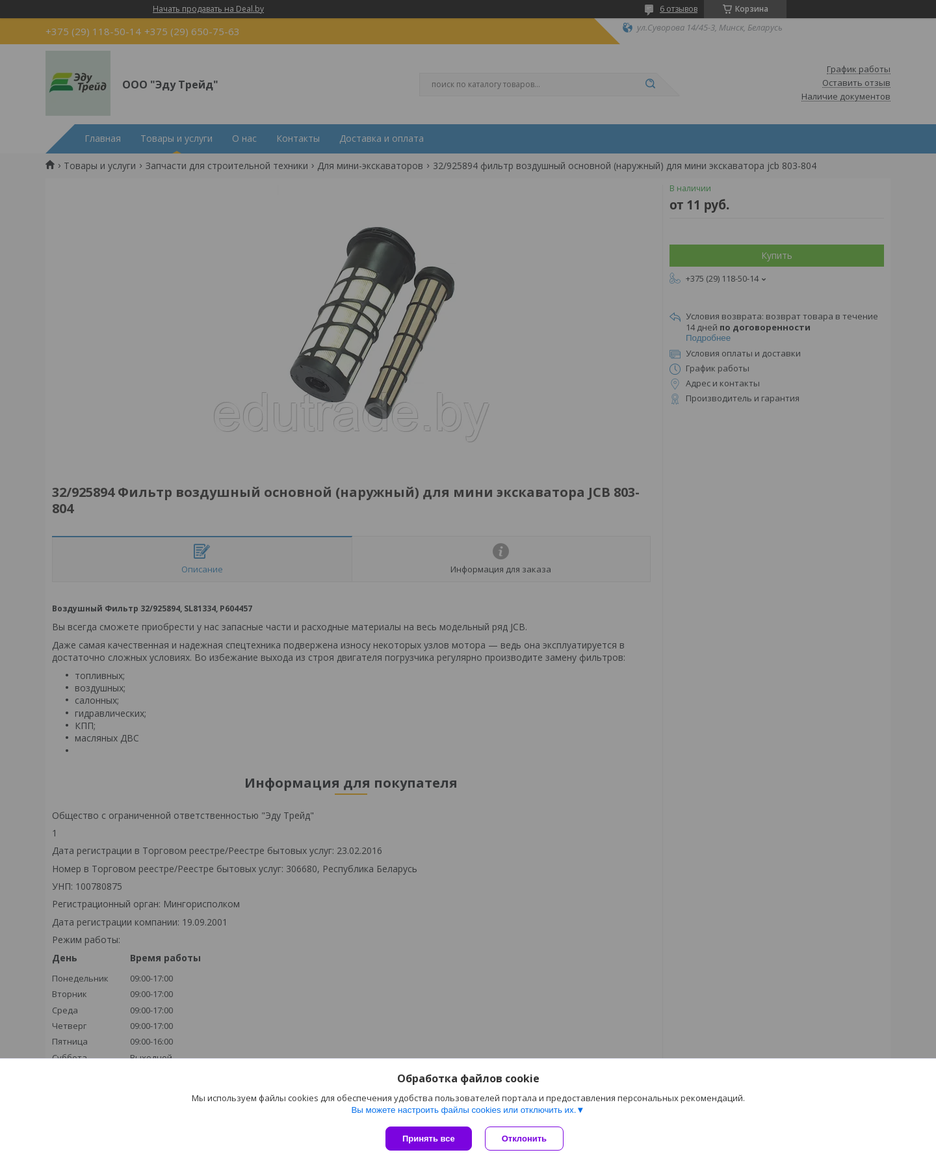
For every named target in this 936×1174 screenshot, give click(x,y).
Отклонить (524, 1138)
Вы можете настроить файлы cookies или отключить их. (463, 1110)
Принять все (428, 1138)
